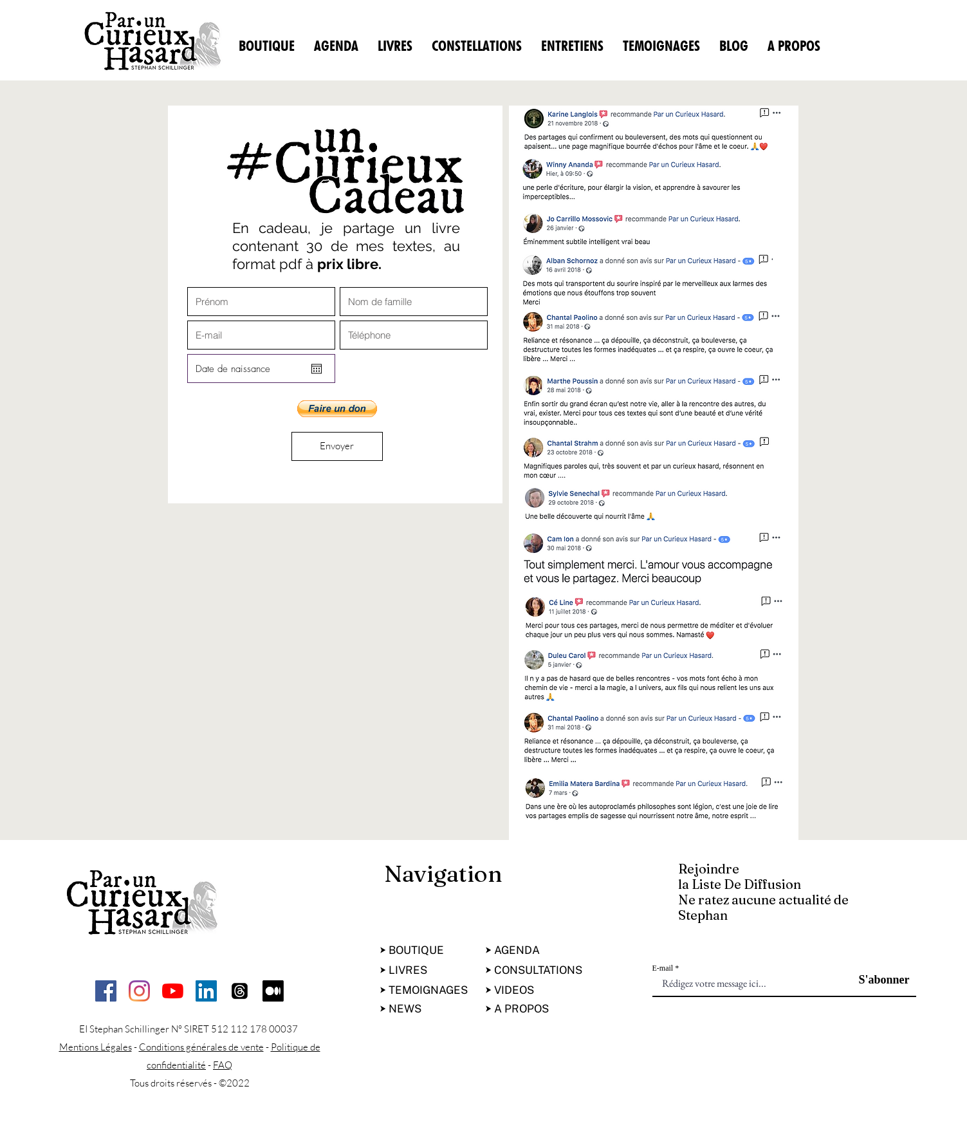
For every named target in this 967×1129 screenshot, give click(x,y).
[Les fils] (239, 991)
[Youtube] (172, 991)
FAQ (222, 1065)
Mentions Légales (95, 1047)
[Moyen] (273, 991)
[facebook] (105, 991)
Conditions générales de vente (201, 1047)
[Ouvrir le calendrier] (316, 369)
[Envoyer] (337, 446)
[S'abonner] (877, 980)
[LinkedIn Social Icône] (206, 991)
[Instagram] (139, 991)
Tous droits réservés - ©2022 (190, 1083)
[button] (337, 408)
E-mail (663, 968)
